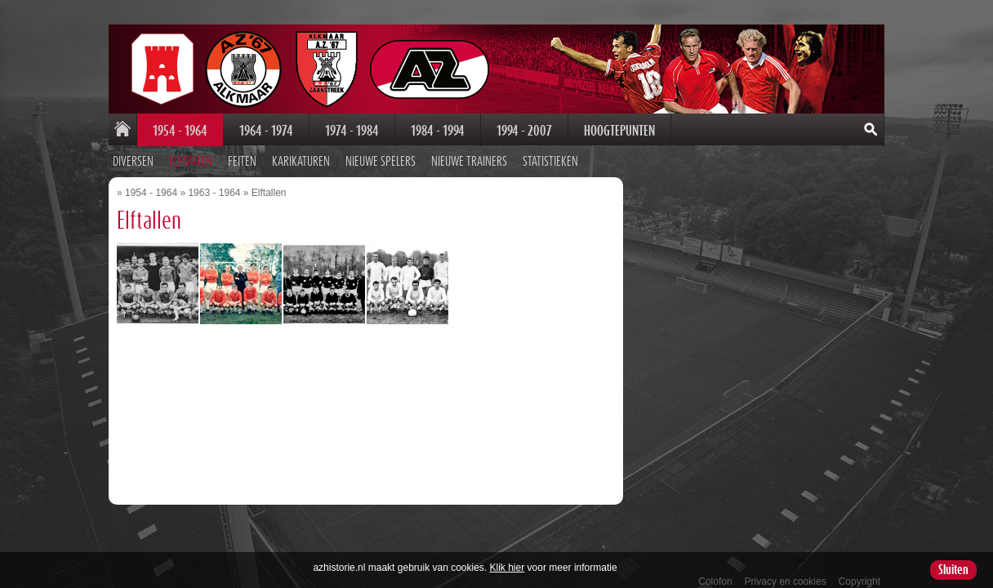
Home (122, 130)
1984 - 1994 (438, 131)
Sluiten (953, 570)
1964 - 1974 (266, 131)
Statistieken (550, 161)
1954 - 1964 (180, 131)
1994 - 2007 (524, 131)
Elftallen (190, 161)
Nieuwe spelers (380, 161)
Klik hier (507, 567)
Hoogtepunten (619, 131)
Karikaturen (301, 161)
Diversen (133, 161)
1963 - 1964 (214, 192)
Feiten (242, 161)
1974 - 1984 (352, 131)
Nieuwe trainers (469, 161)
